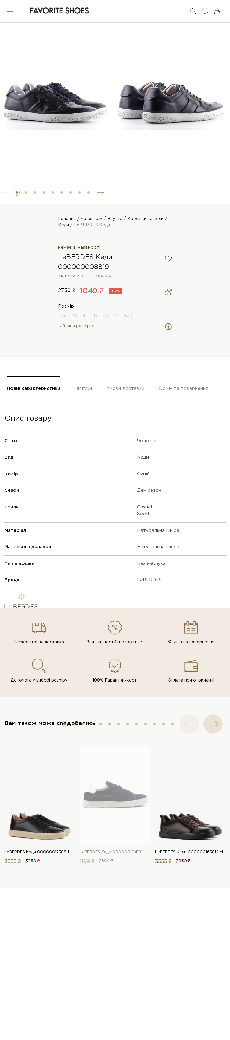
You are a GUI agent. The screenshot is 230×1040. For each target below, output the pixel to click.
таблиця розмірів (75, 326)
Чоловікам (91, 219)
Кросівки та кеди (145, 219)
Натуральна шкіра (158, 530)
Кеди (63, 225)
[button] (17, 193)
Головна (67, 219)
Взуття (114, 219)
